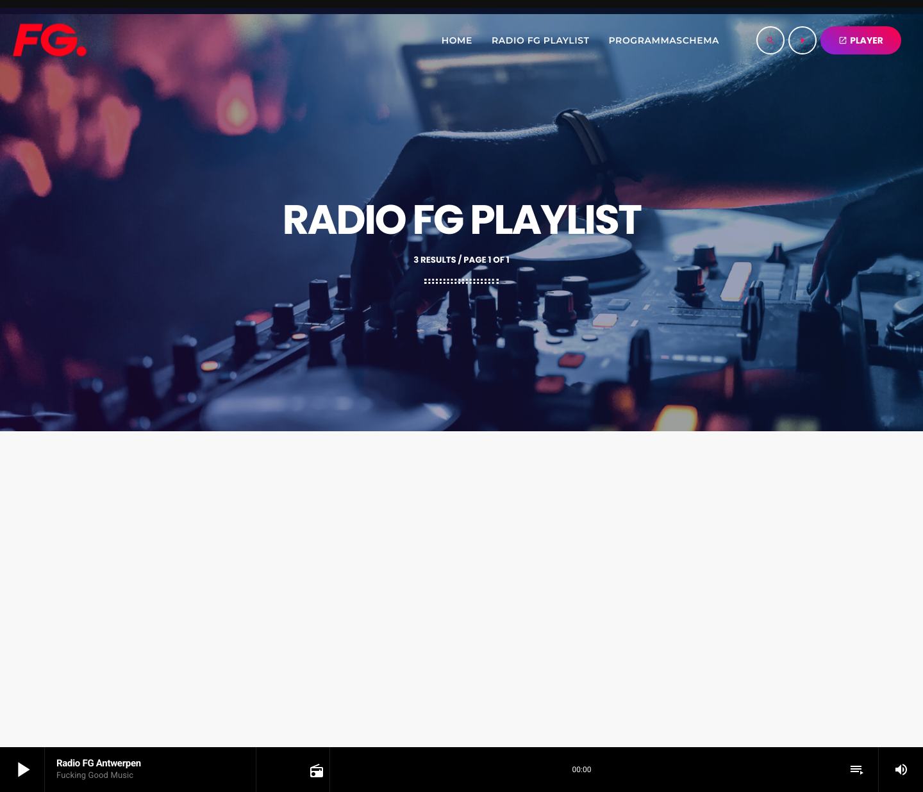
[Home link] (49, 40)
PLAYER (860, 40)
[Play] (802, 40)
